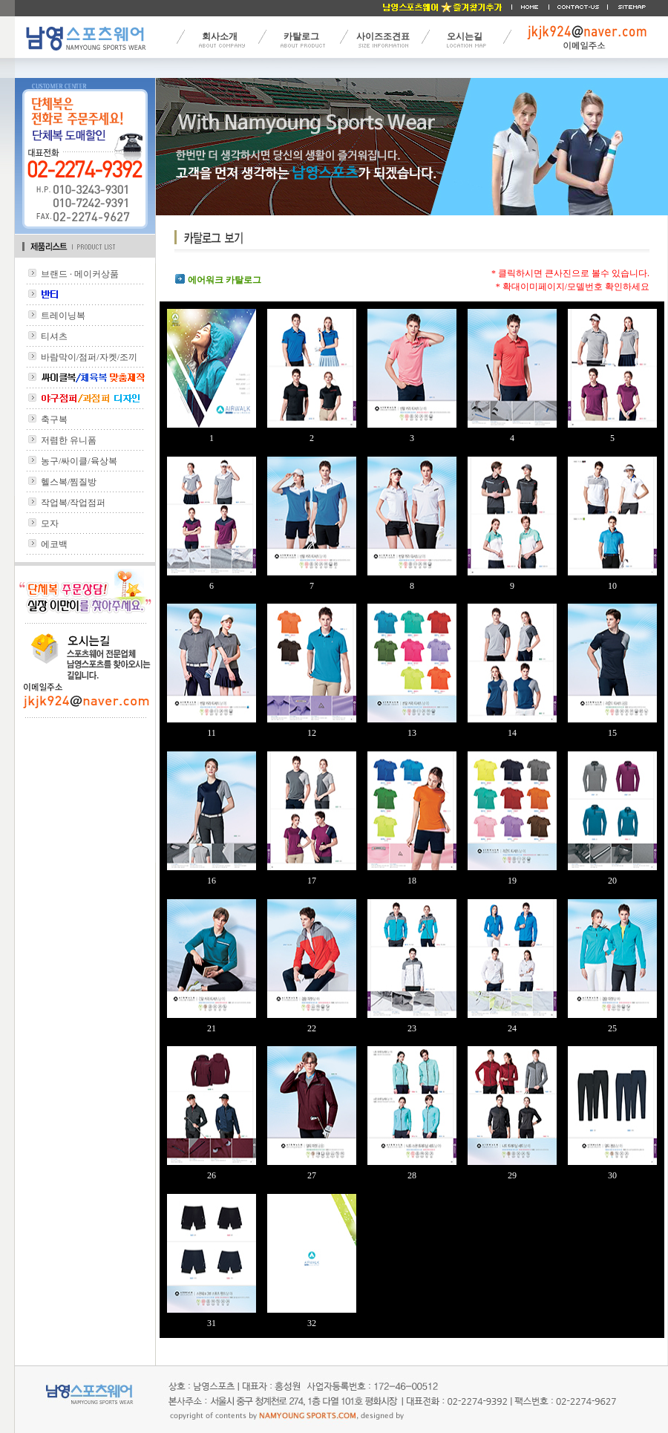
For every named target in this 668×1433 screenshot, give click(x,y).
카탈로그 (301, 36)
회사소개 (220, 36)
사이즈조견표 (383, 36)
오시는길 (464, 36)
